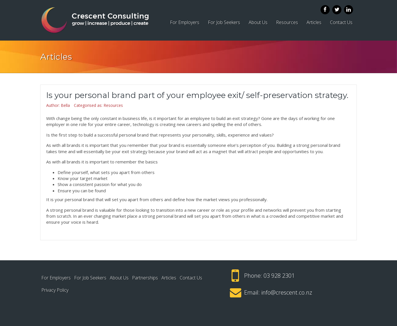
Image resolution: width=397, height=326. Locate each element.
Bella (65, 105)
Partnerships (145, 278)
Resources (287, 22)
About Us (258, 22)
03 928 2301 (279, 275)
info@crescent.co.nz (286, 292)
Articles (314, 22)
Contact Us (341, 22)
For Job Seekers (224, 22)
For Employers (184, 22)
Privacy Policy (54, 290)
